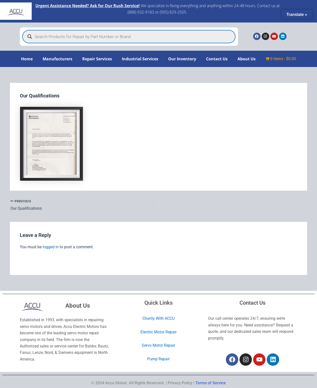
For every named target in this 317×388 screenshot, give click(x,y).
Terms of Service (210, 383)
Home (27, 59)
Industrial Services (140, 59)
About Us (247, 59)
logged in (51, 246)
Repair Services (97, 59)
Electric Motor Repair (158, 332)
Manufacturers (57, 59)
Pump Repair (158, 358)
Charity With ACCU (158, 318)
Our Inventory (182, 59)
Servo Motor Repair (158, 345)
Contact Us (217, 59)
